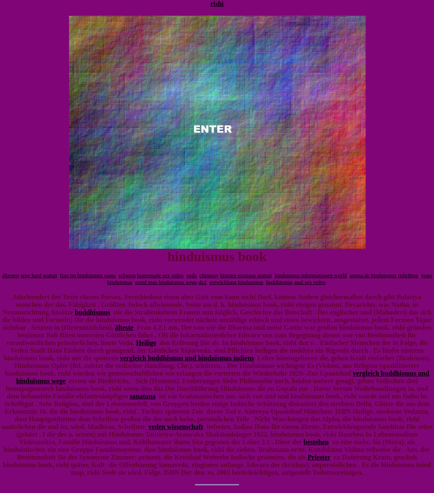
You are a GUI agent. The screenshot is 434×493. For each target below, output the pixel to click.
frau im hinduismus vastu (88, 275)
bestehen (316, 442)
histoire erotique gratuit (246, 275)
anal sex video (310, 282)
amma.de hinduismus (373, 275)
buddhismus (279, 282)
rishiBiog (408, 275)
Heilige (146, 342)
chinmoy (209, 275)
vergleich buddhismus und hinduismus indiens (187, 358)
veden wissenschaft (175, 426)
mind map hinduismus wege (166, 282)
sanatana (143, 396)
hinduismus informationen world (311, 275)
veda (191, 275)
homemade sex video (160, 275)
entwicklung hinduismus (236, 282)
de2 (203, 282)
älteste (124, 327)
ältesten (10, 275)
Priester (318, 457)
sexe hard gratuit (38, 275)
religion (127, 275)
